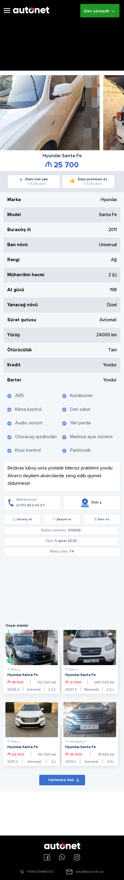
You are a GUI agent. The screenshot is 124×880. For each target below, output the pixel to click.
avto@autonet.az (89, 872)
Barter (14, 380)
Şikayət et (62, 519)
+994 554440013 (40, 872)
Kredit (14, 365)
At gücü (15, 290)
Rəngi (13, 260)
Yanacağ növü (22, 305)
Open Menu (7, 10)
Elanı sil (101, 519)
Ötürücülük (19, 350)
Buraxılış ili (19, 230)
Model (14, 214)
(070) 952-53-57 (30, 505)
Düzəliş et (22, 519)
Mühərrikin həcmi (25, 275)
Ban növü (17, 245)
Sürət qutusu (21, 320)
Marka (14, 199)
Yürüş (13, 335)
